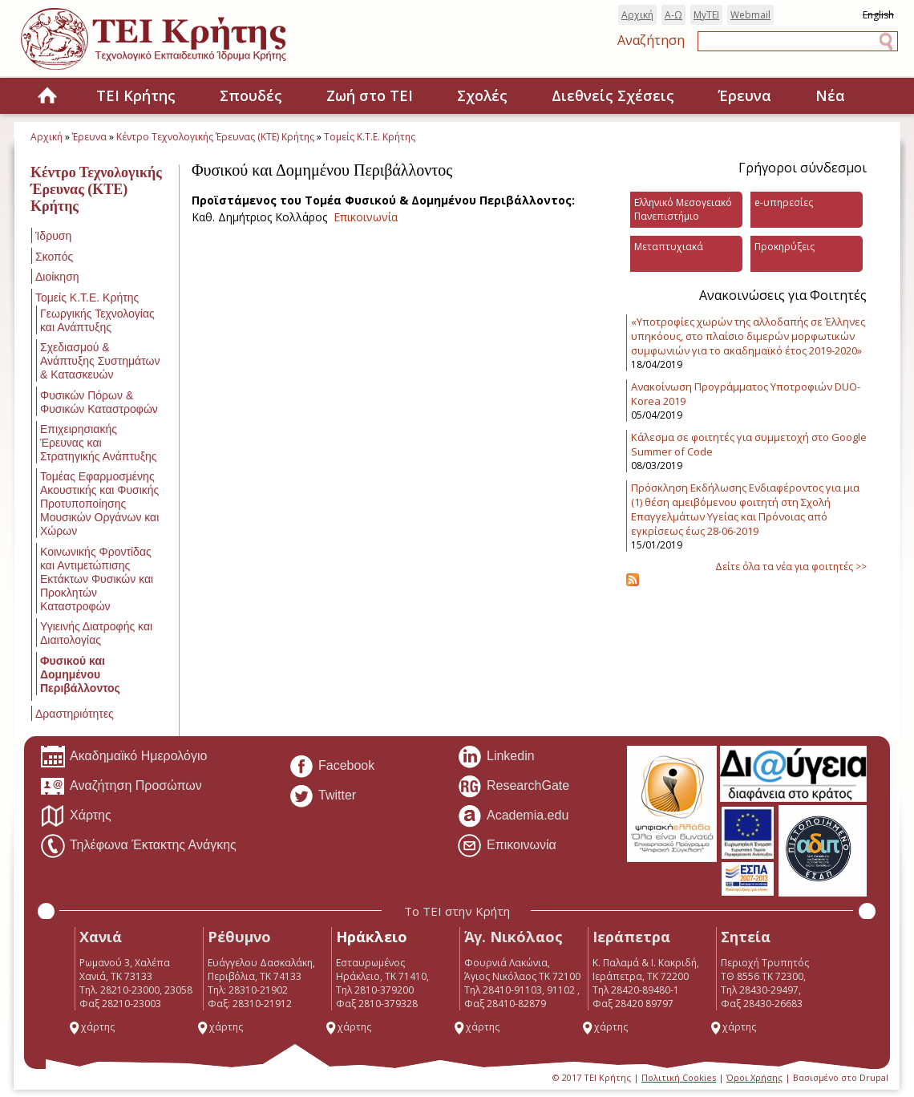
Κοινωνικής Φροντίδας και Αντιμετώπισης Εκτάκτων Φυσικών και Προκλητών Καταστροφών (96, 579)
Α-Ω (673, 15)
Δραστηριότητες (74, 713)
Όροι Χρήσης (754, 1077)
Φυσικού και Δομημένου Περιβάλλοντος (80, 674)
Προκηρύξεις (784, 246)
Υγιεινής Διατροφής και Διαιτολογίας (96, 633)
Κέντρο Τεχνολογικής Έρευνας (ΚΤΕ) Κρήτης (215, 137)
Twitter (322, 796)
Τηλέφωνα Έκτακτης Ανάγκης (138, 846)
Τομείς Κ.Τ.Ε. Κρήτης (369, 137)
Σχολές (482, 95)
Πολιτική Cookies (678, 1077)
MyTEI (706, 15)
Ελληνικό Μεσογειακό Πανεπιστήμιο (683, 209)
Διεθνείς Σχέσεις (613, 95)
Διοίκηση (57, 276)
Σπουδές (251, 95)
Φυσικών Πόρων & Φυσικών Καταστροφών (99, 402)
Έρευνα (744, 95)
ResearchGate (513, 786)
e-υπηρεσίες (783, 202)
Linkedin (496, 757)
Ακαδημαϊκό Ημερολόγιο (123, 757)
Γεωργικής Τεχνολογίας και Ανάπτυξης (97, 320)
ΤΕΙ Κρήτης (136, 95)
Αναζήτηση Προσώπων (121, 786)
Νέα (830, 95)
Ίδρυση (53, 235)
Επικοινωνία (366, 217)
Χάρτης (75, 816)
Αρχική (637, 15)
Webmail (750, 15)
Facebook (331, 766)
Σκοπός (54, 256)
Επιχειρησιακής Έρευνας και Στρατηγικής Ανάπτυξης (98, 443)
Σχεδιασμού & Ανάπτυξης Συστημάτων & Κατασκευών (100, 361)
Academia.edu (512, 816)
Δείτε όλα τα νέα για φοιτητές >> (791, 566)
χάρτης (91, 1027)
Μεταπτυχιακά (668, 246)
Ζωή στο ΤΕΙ (369, 95)
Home (47, 96)
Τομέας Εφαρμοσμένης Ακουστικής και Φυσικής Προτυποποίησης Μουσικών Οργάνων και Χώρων (99, 503)
